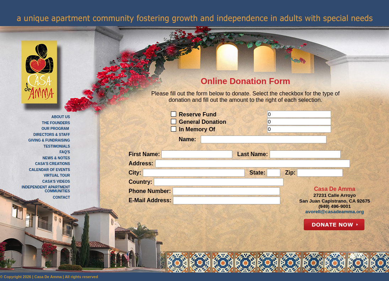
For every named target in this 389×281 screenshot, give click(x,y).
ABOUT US (61, 117)
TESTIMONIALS (57, 146)
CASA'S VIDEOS (56, 181)
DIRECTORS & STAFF (51, 135)
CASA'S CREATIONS (52, 164)
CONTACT (61, 197)
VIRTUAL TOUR (57, 175)
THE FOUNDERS (56, 123)
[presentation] (234, 223)
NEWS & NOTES (56, 158)
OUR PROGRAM (56, 129)
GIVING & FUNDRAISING (49, 140)
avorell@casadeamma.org (335, 211)
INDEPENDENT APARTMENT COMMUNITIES (46, 189)
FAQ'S (64, 152)
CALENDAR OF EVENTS (49, 170)
